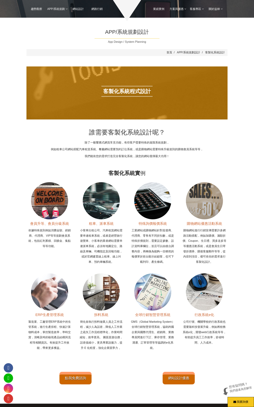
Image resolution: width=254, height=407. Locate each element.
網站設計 (78, 8)
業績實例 (158, 8)
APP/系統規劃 (57, 8)
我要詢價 (240, 400)
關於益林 (215, 8)
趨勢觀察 (36, 8)
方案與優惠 (178, 8)
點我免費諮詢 (75, 378)
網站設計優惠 (178, 378)
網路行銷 (97, 8)
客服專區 (197, 8)
